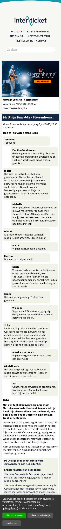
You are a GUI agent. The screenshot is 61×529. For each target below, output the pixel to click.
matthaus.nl (17, 36)
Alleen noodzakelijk (40, 515)
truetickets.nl (24, 40)
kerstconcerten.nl (39, 36)
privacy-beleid (10, 508)
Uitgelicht (17, 31)
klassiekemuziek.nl (38, 31)
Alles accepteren (14, 515)
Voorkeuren (11, 523)
